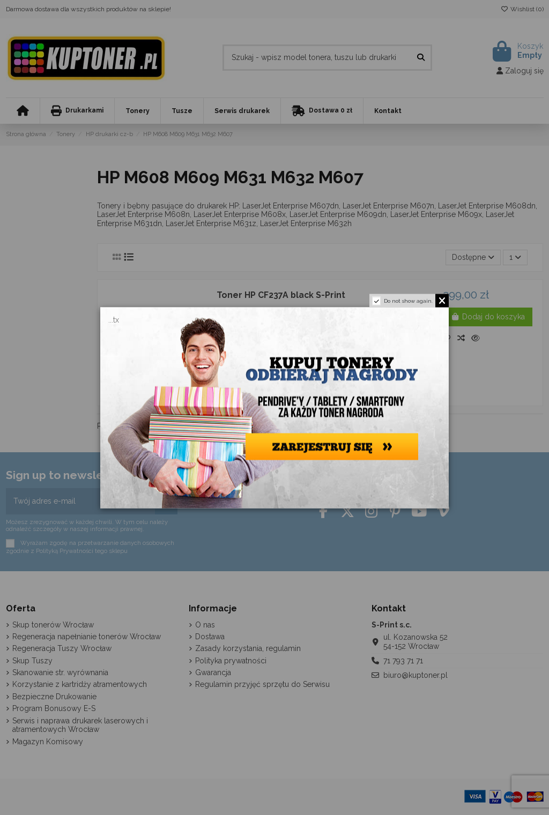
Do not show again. (408, 300)
